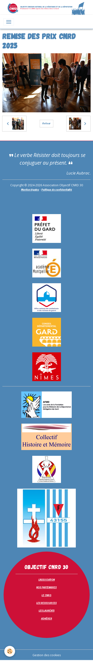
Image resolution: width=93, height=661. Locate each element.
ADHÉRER (46, 618)
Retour (46, 123)
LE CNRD (46, 595)
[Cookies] (9, 651)
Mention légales (30, 189)
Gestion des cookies (47, 655)
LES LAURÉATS (47, 610)
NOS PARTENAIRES (46, 587)
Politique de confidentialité (56, 189)
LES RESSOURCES (46, 603)
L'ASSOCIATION (46, 579)
